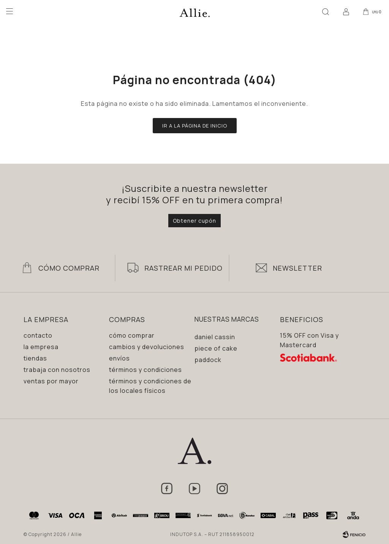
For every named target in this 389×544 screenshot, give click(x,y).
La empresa (41, 347)
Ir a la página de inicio (194, 125)
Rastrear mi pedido (183, 268)
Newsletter (297, 268)
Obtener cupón (194, 220)
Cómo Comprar (69, 268)
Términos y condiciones (145, 369)
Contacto (38, 335)
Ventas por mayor (51, 381)
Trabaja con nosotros (57, 369)
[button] (324, 11)
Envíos (119, 358)
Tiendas (35, 358)
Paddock (207, 360)
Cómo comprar (132, 335)
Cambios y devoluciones (146, 347)
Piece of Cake (215, 348)
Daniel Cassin (214, 337)
